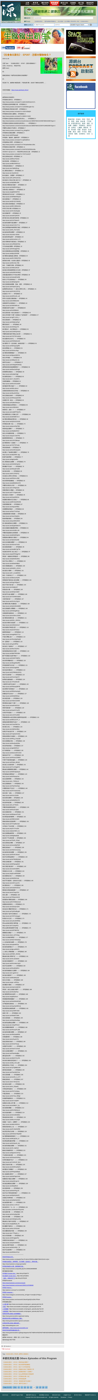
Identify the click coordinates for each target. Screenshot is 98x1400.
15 (40, 1387)
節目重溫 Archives (44, 1395)
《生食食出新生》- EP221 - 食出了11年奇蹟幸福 (16, 1367)
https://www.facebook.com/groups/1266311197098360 (17, 1285)
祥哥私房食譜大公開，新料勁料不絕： (13, 1266)
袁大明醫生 (67, 21)
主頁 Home (5, 1395)
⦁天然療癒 (5, 1309)
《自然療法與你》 (38, 21)
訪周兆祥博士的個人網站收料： (11, 1323)
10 (25, 1387)
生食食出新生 (10, 1354)
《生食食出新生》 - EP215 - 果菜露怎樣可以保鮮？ (17, 1381)
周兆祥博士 (74, 21)
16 (43, 1387)
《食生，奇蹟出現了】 (8, 1278)
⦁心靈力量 (5, 1304)
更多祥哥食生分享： (8, 1257)
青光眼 (73, 129)
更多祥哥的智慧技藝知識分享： (11, 1330)
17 (46, 1387)
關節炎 (85, 127)
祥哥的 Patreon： (7, 1287)
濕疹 (88, 123)
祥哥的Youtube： (7, 1297)
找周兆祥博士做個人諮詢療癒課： (12, 1313)
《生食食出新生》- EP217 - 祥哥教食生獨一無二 (16, 1376)
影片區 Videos (78, 1395)
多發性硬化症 (76, 123)
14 (37, 1387)
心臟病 (79, 127)
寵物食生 (26, 1354)
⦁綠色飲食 (5, 1311)
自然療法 (82, 134)
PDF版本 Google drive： (9, 1273)
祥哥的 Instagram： (8, 1292)
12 (31, 1387)
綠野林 (21, 1354)
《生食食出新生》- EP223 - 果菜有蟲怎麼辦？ (15, 1362)
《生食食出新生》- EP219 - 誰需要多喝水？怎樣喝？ (17, 1371)
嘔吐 (89, 132)
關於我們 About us (31, 1395)
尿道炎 (84, 129)
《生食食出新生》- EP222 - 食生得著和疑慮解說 (16, 1364)
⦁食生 (4, 1306)
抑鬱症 (75, 125)
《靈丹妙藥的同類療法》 (50, 21)
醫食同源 (71, 119)
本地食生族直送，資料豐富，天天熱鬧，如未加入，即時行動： (20, 1261)
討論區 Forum (67, 1395)
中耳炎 (84, 132)
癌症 (78, 21)
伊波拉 (78, 119)
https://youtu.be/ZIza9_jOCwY (20, 90)
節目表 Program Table (17, 1395)
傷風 (75, 134)
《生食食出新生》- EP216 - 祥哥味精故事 (14, 1378)
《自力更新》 (60, 21)
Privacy (70, 1397)
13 (34, 1387)
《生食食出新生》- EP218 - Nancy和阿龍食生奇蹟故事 (18, 1374)
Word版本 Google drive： (9, 1276)
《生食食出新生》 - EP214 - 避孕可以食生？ (15, 1383)
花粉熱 (70, 134)
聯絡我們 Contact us (90, 1395)
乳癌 (88, 119)
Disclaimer (63, 1397)
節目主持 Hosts (56, 1395)
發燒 (72, 121)
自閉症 (73, 127)
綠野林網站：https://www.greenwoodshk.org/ (15, 1328)
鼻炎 (74, 132)
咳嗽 (69, 132)
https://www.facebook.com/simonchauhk (13, 1283)
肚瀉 (89, 129)
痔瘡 (79, 129)
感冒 (79, 132)
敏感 (83, 123)
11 (28, 1387)
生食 (88, 134)
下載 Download (5, 1349)
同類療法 (82, 125)
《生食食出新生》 (84, 21)
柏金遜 (82, 121)
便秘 (77, 121)
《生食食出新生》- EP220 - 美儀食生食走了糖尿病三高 (18, 1369)
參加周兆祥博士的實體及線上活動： (12, 1318)
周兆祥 (16, 1354)
